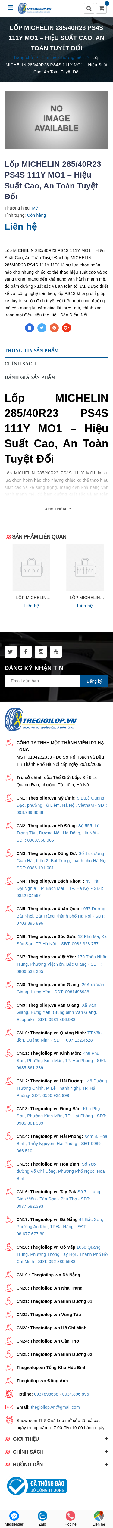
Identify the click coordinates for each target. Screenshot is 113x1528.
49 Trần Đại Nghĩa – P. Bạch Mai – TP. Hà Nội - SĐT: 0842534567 (60, 888)
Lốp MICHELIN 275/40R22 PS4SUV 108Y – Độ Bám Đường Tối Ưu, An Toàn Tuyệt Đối (31, 598)
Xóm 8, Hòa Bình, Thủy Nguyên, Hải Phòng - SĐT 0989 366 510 (62, 1143)
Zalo (42, 1518)
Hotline (71, 1518)
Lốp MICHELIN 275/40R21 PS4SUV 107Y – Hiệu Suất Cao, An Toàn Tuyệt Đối (84, 598)
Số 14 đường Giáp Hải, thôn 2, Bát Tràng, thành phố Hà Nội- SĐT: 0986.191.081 (62, 860)
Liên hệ (99, 1518)
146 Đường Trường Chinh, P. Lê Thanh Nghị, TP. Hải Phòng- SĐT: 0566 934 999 (62, 1088)
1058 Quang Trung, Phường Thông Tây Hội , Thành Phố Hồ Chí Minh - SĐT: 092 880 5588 (62, 1254)
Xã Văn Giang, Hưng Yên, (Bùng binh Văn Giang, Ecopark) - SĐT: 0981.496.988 (57, 1012)
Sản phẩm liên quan (39, 537)
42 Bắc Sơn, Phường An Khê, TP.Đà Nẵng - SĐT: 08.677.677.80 (60, 1226)
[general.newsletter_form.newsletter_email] (56, 681)
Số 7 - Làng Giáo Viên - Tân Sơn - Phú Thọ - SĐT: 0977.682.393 (58, 1199)
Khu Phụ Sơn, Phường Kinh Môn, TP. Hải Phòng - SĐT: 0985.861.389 (61, 1060)
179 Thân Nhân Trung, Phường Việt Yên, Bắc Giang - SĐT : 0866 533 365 (62, 964)
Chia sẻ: (13, 327)
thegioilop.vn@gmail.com (55, 1407)
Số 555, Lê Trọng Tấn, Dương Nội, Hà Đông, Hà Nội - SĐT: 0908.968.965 (58, 833)
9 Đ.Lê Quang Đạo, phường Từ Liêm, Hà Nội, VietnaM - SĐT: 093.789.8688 (62, 805)
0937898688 (46, 1394)
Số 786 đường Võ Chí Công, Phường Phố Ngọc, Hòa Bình (61, 1171)
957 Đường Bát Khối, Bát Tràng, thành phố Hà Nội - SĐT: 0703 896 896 (61, 916)
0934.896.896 (75, 1394)
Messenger (14, 1518)
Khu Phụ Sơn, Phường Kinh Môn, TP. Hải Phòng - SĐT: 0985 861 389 (61, 1116)
